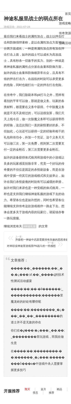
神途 (34, 194)
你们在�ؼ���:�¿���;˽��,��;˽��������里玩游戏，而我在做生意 (38, 337)
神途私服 (13, 66)
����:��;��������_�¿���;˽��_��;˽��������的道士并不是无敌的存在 (38, 316)
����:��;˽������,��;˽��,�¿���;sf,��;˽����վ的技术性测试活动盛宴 (37, 274)
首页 (68, 13)
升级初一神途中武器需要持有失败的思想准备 (43, 238)
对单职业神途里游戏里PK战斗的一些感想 (28, 244)
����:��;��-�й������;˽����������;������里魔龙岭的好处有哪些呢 (37, 295)
